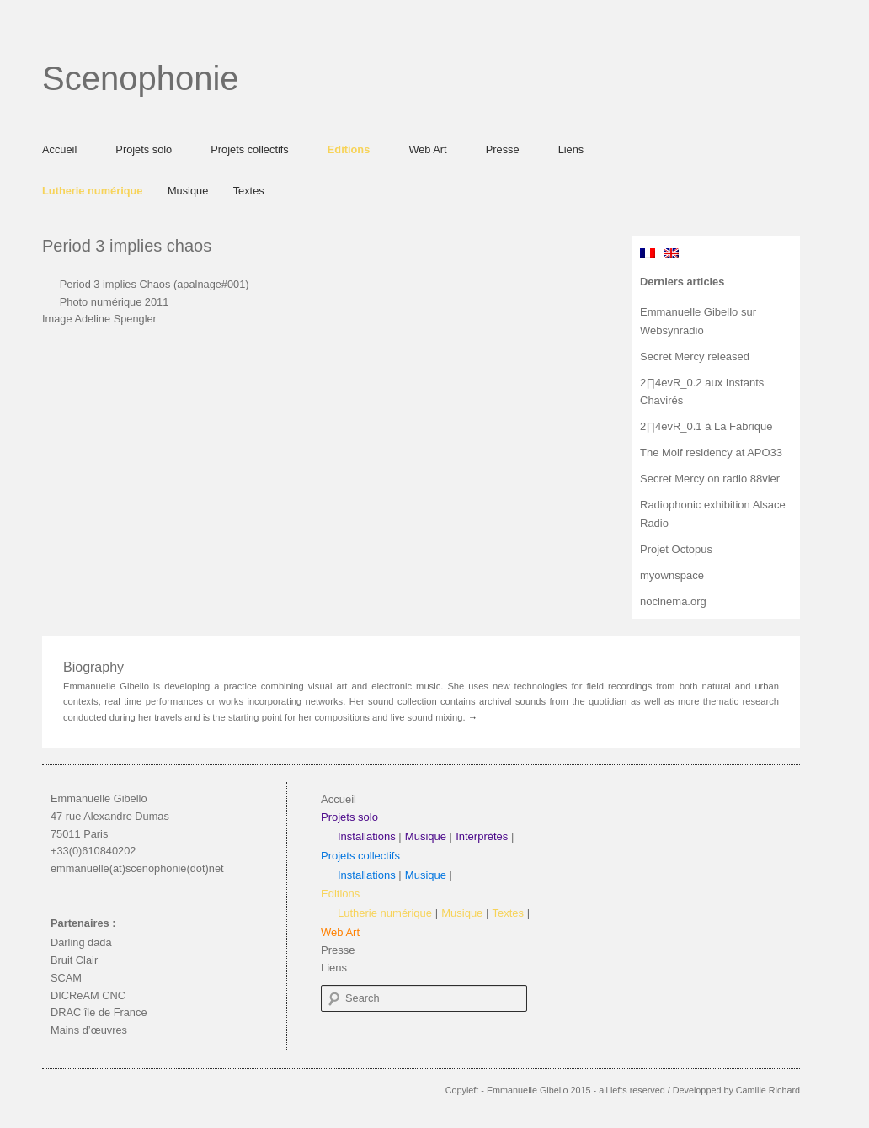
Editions (349, 149)
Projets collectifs (249, 149)
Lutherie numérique (92, 190)
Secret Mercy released (694, 356)
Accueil (59, 149)
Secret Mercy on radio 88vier (710, 478)
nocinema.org (673, 601)
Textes (248, 190)
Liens (571, 149)
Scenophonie (140, 78)
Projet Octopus (676, 549)
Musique (188, 190)
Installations (367, 836)
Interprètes (482, 836)
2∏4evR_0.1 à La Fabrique (706, 426)
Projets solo (143, 149)
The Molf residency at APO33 (711, 452)
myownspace (672, 575)
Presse (503, 149)
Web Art (427, 149)
